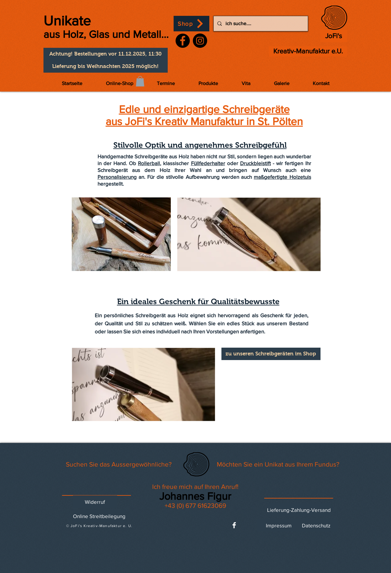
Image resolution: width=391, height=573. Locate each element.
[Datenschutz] (316, 525)
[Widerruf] (95, 501)
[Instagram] (200, 41)
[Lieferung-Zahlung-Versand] (299, 509)
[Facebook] (182, 41)
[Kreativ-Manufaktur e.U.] (308, 51)
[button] (105, 54)
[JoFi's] (333, 36)
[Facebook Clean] (234, 525)
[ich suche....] (260, 23)
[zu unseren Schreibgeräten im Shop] (271, 354)
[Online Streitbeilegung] (99, 516)
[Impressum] (279, 525)
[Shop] (191, 23)
